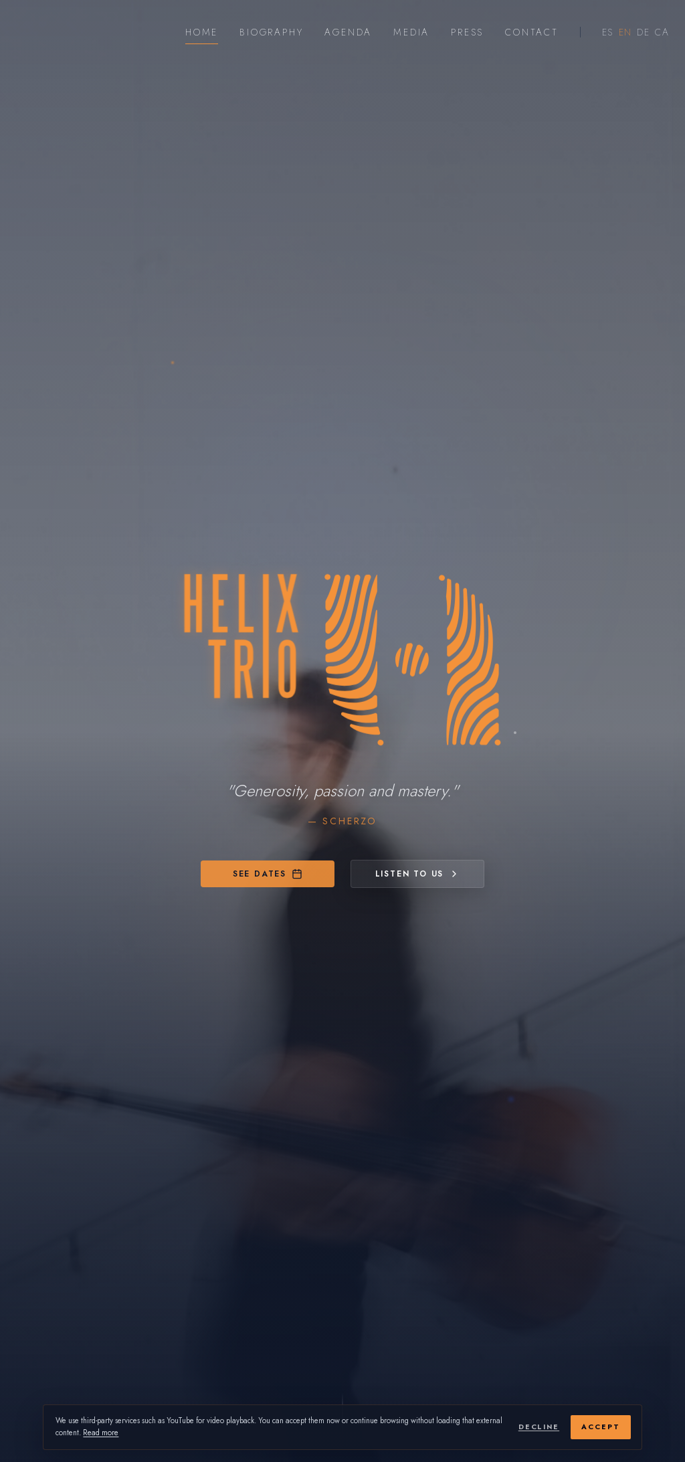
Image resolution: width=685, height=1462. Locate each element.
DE (643, 32)
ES (607, 32)
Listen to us (417, 874)
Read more (100, 1432)
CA (662, 32)
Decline (538, 1427)
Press (467, 32)
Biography (271, 32)
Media (411, 32)
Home (201, 32)
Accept (600, 1427)
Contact (532, 32)
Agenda (348, 32)
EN (625, 32)
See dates (267, 874)
